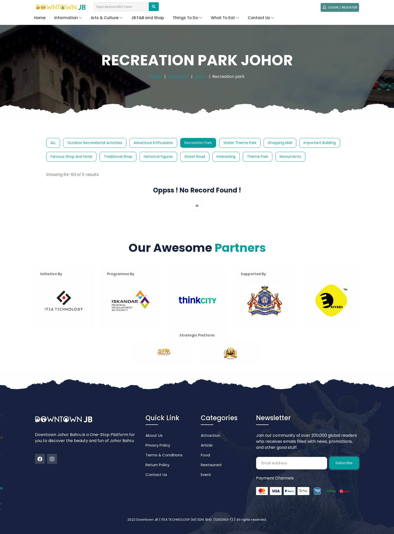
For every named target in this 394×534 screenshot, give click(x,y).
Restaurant (211, 464)
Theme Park (257, 156)
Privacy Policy (157, 445)
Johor (200, 76)
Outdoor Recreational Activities (94, 142)
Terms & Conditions (163, 455)
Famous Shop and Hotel (71, 156)
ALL (53, 142)
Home (39, 17)
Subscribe (344, 462)
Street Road (194, 156)
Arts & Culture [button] (106, 17)
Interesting (226, 156)
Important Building (320, 142)
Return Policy (157, 464)
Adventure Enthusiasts (153, 142)
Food (205, 455)
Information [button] (68, 17)
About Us (154, 435)
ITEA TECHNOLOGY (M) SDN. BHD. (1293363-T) (197, 519)
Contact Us (156, 474)
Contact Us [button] (261, 17)
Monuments (290, 156)
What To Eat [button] (225, 17)
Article (207, 445)
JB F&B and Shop (147, 17)
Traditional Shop (118, 156)
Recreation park (198, 142)
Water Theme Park (239, 142)
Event (206, 474)
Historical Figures (158, 156)
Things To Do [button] (187, 17)
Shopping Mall (280, 142)
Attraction (178, 76)
